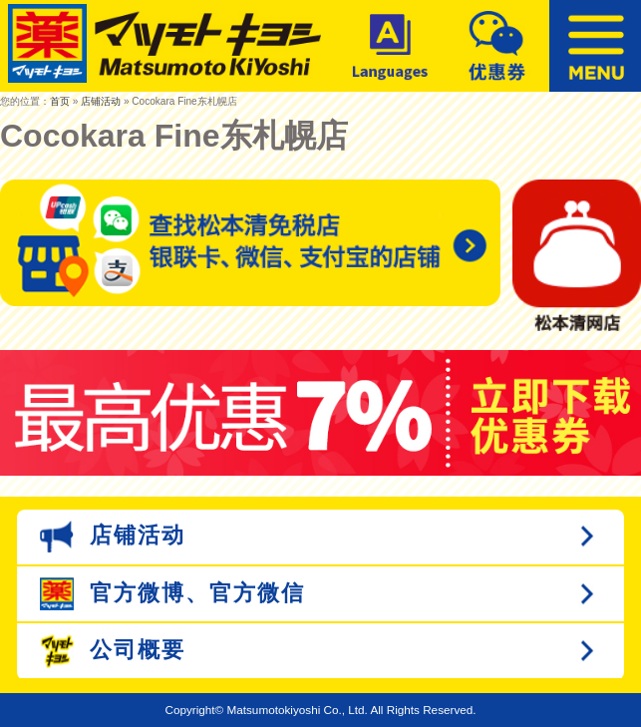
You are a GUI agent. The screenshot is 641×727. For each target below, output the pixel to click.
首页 (60, 101)
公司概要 (112, 651)
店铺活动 (101, 101)
